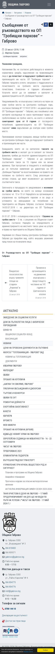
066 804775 (10, 582)
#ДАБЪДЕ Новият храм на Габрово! (21, 434)
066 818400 (10, 548)
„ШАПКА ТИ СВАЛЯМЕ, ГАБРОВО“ (18, 384)
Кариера (7, 416)
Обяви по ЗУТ (10, 397)
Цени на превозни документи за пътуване (25, 348)
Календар (8, 370)
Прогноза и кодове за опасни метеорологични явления (26, 483)
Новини (28, 13)
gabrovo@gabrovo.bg (14, 557)
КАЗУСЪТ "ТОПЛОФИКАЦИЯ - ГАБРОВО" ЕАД (23, 352)
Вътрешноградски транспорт (19, 460)
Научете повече (28, 652)
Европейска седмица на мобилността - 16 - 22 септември (27, 440)
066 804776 (10, 586)
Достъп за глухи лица (15, 621)
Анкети (7, 411)
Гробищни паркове (10, 56)
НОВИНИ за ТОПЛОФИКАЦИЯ (18, 356)
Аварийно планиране (15, 477)
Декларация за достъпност (14, 615)
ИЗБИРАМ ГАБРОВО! (12, 365)
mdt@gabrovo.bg (12, 591)
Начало (6, 13)
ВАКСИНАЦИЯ (11, 338)
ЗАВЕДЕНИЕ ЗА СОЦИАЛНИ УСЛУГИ (19, 317)
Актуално (18, 13)
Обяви (6, 375)
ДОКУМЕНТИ (11, 361)
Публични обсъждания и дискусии (22, 388)
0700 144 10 (10, 608)
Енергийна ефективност (16, 406)
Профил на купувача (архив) (18, 429)
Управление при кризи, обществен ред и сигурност (24, 466)
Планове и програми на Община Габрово (23, 472)
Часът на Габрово (12, 446)
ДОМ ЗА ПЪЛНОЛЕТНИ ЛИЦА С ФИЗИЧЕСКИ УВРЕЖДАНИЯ (23, 324)
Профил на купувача (14, 379)
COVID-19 (7, 330)
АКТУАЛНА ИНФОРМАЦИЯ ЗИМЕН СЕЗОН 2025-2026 (28, 489)
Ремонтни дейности (14, 402)
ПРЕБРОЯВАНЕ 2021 (12, 451)
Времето (7, 420)
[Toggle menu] (49, 4)
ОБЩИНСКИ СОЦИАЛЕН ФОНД (18, 334)
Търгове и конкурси (13, 393)
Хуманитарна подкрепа (15, 455)
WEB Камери (9, 425)
